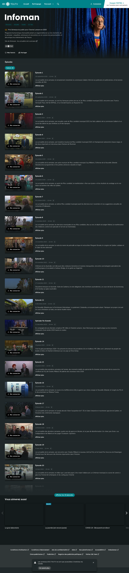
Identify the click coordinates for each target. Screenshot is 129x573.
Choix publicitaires (37, 554)
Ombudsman (113, 550)
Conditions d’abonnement (40, 550)
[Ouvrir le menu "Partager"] (22, 53)
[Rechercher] (58, 4)
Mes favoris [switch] (10, 53)
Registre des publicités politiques (70, 554)
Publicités (51, 554)
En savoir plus (44, 568)
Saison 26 (10, 68)
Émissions (8, 24)
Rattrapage (36, 4)
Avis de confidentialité (60, 550)
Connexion (95, 3)
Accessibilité (100, 550)
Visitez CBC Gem (92, 554)
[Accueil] (10, 4)
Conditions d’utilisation (19, 550)
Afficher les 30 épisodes (64, 495)
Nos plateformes (86, 550)
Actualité (16, 24)
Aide (74, 550)
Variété (24, 24)
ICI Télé (30, 24)
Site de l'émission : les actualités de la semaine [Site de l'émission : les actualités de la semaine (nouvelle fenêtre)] (21, 41)
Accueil (26, 4)
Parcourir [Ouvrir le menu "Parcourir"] (49, 4)
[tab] (8, 62)
